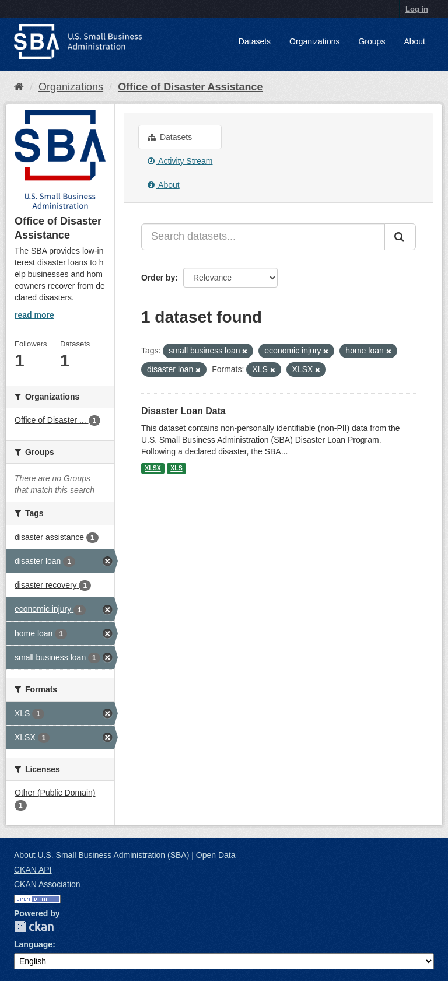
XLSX (152, 468)
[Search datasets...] (263, 236)
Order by (158, 277)
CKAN (34, 926)
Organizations (314, 41)
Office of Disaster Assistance (190, 87)
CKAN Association (47, 884)
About (414, 41)
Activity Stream (180, 161)
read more (34, 315)
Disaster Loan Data (183, 411)
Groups (371, 41)
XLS (176, 468)
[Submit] (400, 236)
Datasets (255, 41)
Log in (416, 9)
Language (33, 944)
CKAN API (33, 869)
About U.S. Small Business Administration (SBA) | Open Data (124, 855)
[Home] (19, 87)
